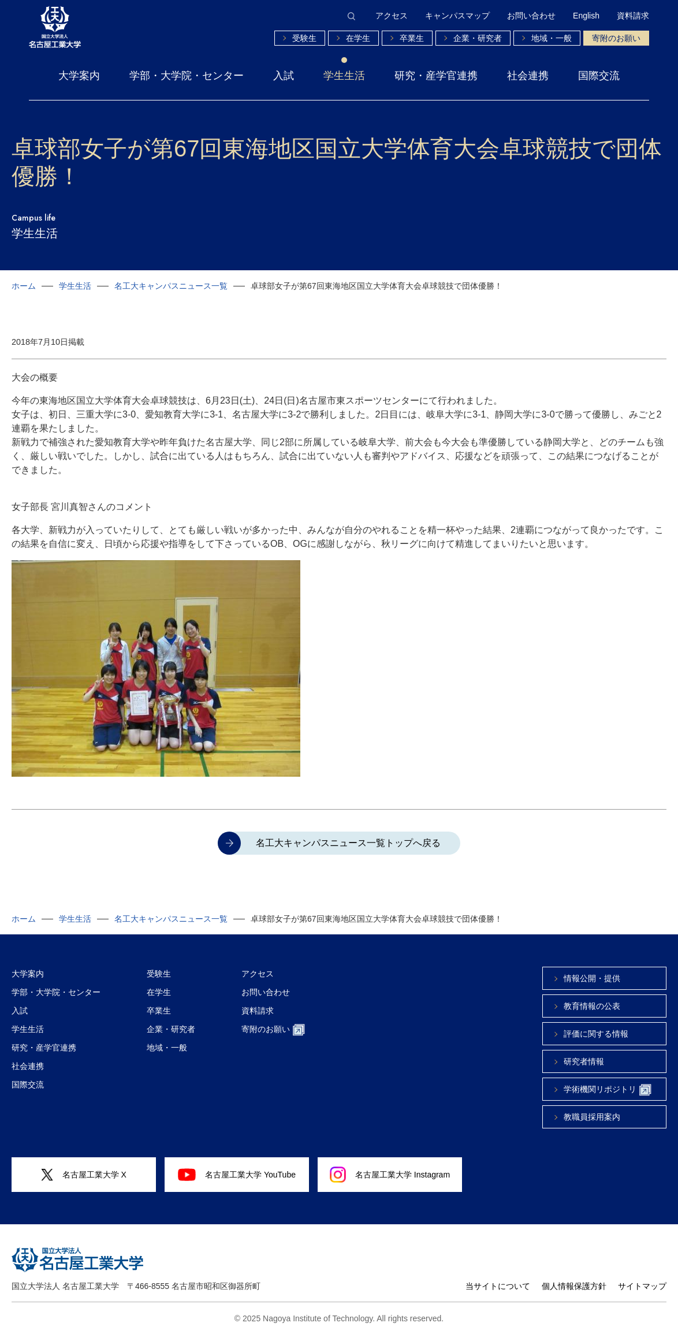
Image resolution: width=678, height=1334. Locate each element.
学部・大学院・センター (186, 75)
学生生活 (344, 75)
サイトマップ (642, 1286)
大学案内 (79, 75)
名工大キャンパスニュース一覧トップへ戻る (348, 843)
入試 (283, 75)
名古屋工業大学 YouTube (237, 1174)
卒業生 (412, 38)
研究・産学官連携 (436, 75)
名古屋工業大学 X (83, 1175)
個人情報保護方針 (574, 1286)
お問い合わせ (531, 16)
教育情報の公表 (592, 1006)
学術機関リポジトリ (607, 1090)
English (586, 16)
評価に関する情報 (596, 1033)
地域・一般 (551, 38)
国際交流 (599, 75)
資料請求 (633, 16)
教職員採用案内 (592, 1116)
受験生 (304, 38)
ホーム (24, 285)
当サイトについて (497, 1286)
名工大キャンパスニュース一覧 (171, 285)
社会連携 (528, 75)
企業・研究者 (477, 38)
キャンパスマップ (457, 16)
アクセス (391, 16)
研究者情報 (584, 1061)
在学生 (358, 38)
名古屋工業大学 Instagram (390, 1175)
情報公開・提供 (592, 978)
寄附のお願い (616, 38)
